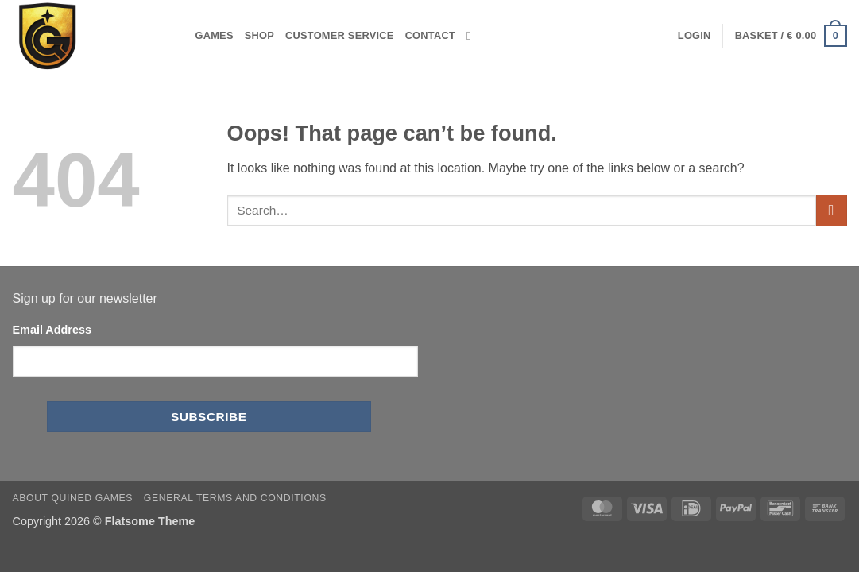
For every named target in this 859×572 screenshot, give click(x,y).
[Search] (472, 36)
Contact (430, 35)
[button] (694, 36)
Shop (259, 35)
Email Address (52, 329)
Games (214, 35)
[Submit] (831, 210)
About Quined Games (73, 498)
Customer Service (339, 35)
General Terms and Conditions (235, 498)
